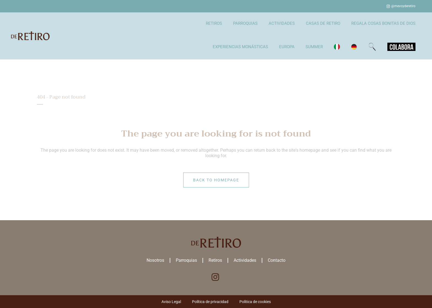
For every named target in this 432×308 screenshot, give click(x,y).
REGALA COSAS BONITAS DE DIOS (383, 23)
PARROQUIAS (245, 23)
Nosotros (155, 260)
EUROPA (287, 46)
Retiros (215, 260)
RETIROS (214, 23)
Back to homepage (216, 180)
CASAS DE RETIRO (323, 23)
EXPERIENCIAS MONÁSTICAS (240, 46)
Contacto (276, 260)
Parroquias (186, 260)
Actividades (245, 260)
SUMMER (314, 46)
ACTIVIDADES (282, 23)
